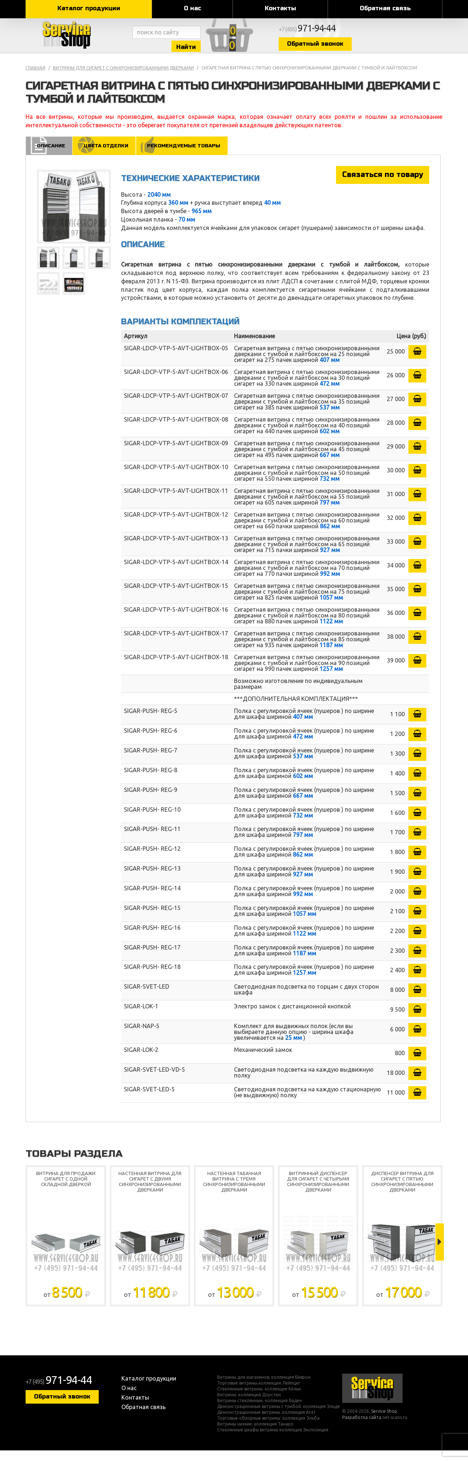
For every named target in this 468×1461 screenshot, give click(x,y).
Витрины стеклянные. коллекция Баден (259, 1411)
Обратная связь (385, 8)
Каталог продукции (88, 8)
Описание (50, 156)
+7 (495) (375, 33)
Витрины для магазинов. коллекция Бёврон (263, 1388)
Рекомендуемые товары (189, 156)
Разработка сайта (361, 1428)
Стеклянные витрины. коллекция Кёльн (259, 1399)
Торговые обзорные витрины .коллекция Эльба (268, 1429)
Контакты (280, 8)
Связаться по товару (382, 185)
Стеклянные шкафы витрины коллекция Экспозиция (272, 1440)
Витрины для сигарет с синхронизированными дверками (123, 78)
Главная (35, 78)
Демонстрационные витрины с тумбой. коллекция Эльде (278, 1417)
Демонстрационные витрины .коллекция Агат (266, 1423)
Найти (216, 50)
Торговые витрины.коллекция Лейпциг (258, 1394)
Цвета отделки (107, 156)
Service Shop (78, 40)
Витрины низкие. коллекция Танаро (255, 1434)
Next (439, 1252)
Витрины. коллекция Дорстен (249, 1405)
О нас (192, 8)
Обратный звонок (378, 48)
